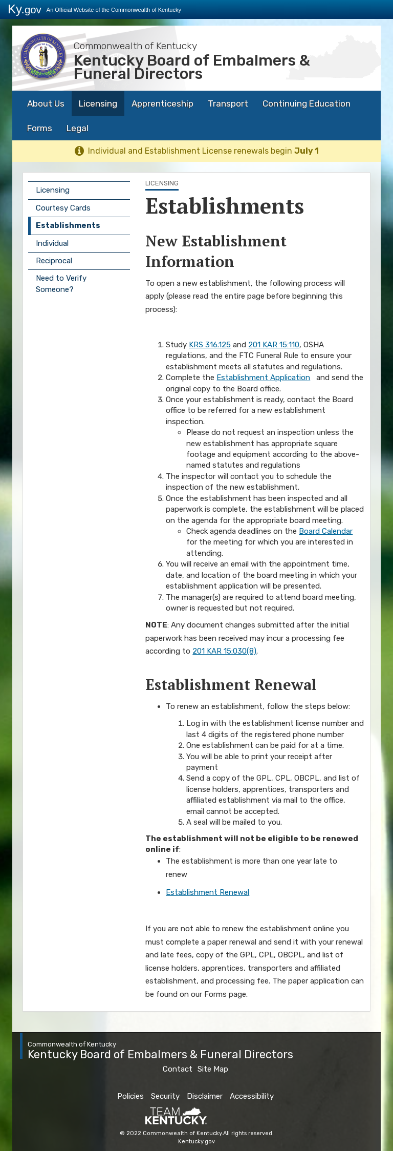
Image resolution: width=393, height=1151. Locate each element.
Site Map (213, 1069)
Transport (228, 103)
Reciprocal (54, 260)
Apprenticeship (162, 103)
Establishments (68, 225)
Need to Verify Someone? (61, 284)
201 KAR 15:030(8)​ (224, 651)
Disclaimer (205, 1096)
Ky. (24, 9)
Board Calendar (326, 531)
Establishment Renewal (207, 892)
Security (165, 1096)
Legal (78, 128)
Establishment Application (263, 377)
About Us (45, 103)
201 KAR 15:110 (273, 344)
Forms (39, 128)
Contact (177, 1069)
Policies (130, 1096)
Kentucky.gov (196, 1141)
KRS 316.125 (210, 344)
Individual (52, 243)
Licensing (98, 103)
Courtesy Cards (63, 208)
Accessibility (252, 1096)
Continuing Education (307, 103)
